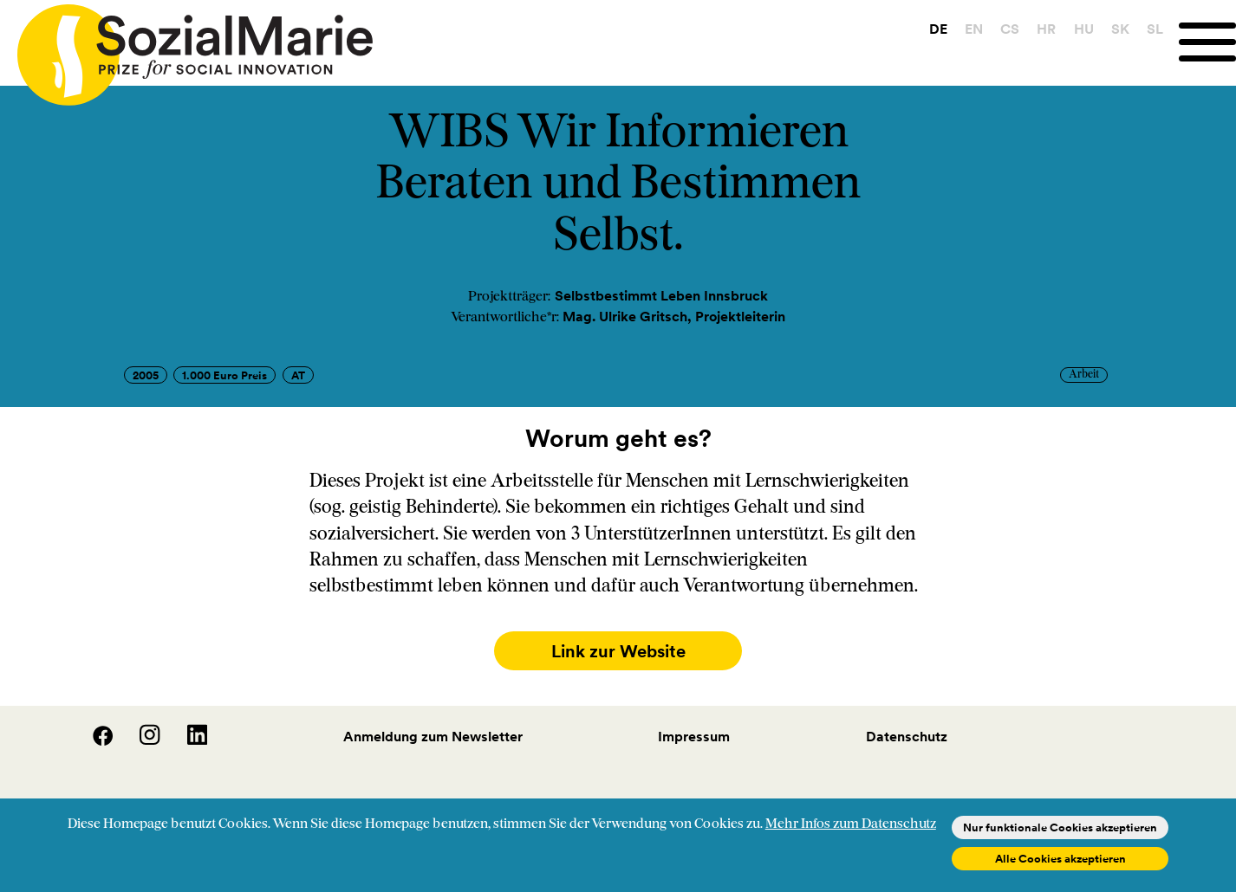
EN (974, 28)
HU (1084, 28)
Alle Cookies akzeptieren (1060, 858)
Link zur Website (618, 651)
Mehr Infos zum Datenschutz (850, 824)
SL (1155, 28)
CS (1009, 28)
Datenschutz (906, 732)
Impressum (694, 732)
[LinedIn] (185, 737)
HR (1046, 28)
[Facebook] (92, 737)
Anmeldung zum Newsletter (433, 732)
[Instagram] (139, 737)
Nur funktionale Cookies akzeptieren (1060, 827)
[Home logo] (186, 47)
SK (1120, 28)
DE (938, 28)
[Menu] (1207, 42)
